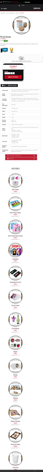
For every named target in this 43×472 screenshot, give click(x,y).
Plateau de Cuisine (15, 444)
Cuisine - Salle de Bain (10, 13)
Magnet (15, 351)
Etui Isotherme (15, 328)
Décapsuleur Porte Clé (15, 282)
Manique (15, 375)
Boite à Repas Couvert (15, 212)
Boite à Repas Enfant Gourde (15, 236)
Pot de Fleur (15, 467)
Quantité (6, 71)
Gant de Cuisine (15, 305)
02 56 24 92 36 (14, 1)
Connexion (26, 2)
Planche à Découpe (15, 421)
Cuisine (17, 13)
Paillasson (15, 398)
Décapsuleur (15, 259)
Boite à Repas (15, 189)
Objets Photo (3, 13)
